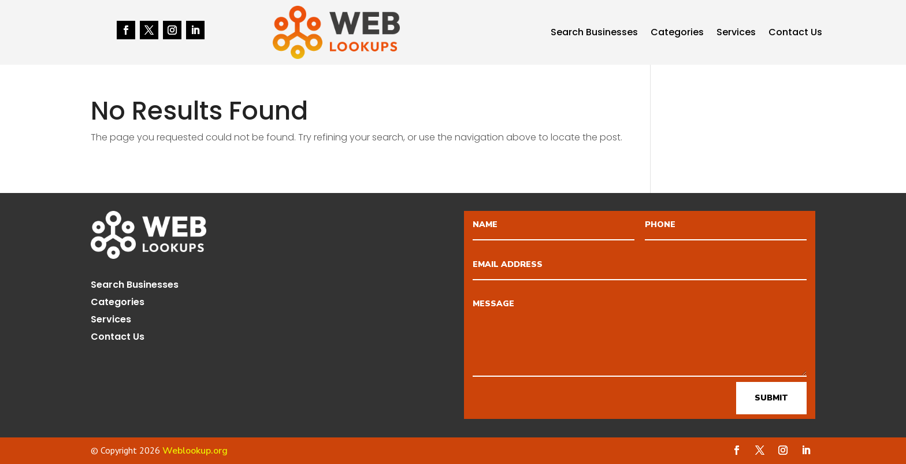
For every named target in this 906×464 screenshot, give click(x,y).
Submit (771, 397)
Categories (677, 33)
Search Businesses (594, 33)
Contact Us (795, 33)
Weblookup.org (195, 450)
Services (736, 33)
